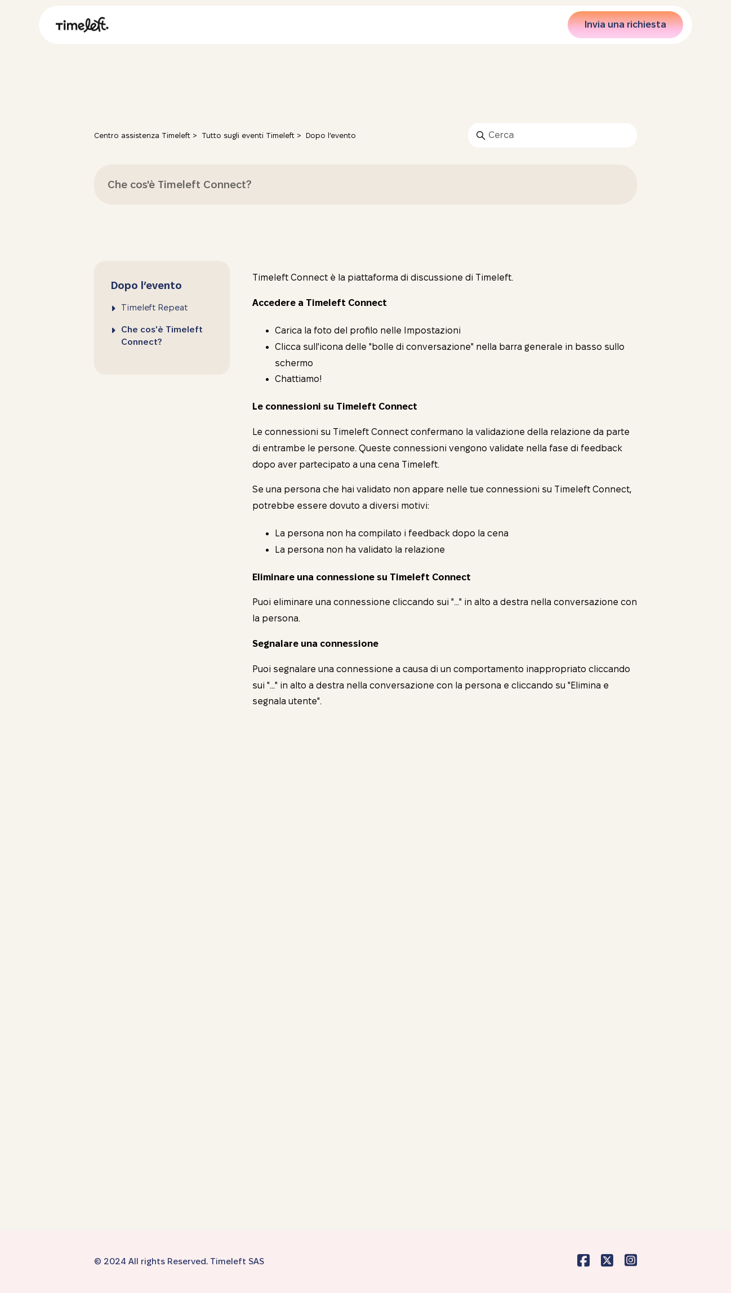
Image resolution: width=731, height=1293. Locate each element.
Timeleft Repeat (154, 307)
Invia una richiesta (625, 24)
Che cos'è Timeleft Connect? (162, 336)
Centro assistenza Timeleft (142, 135)
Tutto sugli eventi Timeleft (248, 135)
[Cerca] (552, 135)
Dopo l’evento (331, 135)
